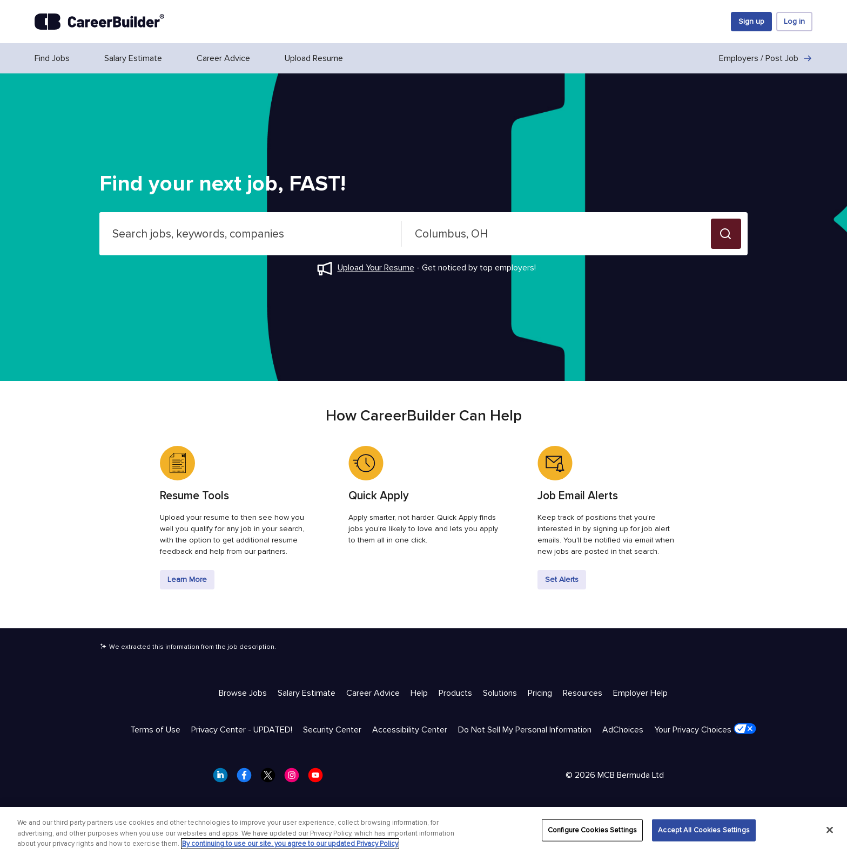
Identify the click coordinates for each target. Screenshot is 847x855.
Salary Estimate (133, 58)
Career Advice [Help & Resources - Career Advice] (373, 693)
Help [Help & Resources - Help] (419, 693)
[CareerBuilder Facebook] (247, 778)
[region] (423, 831)
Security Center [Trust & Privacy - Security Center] (332, 729)
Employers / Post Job (765, 58)
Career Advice (223, 58)
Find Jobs (52, 58)
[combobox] (250, 233)
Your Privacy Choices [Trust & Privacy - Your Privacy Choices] (705, 729)
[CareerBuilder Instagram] (295, 778)
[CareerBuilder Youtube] (319, 778)
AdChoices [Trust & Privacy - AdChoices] (622, 729)
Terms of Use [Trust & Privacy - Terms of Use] (155, 729)
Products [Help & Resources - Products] (455, 693)
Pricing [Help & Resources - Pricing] (540, 693)
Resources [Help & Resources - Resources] (582, 693)
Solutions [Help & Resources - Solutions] (500, 693)
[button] (726, 234)
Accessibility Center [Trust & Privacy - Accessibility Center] (409, 729)
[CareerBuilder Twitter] (271, 778)
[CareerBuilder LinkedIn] (224, 778)
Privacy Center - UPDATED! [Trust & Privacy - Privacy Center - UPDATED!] (241, 729)
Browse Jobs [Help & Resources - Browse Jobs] (243, 693)
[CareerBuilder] (99, 21)
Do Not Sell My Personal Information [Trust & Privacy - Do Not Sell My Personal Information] (524, 729)
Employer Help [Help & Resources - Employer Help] (640, 693)
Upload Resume (314, 58)
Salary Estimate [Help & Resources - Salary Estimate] (306, 693)
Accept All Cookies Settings (704, 829)
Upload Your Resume (376, 267)
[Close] (830, 830)
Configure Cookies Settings (592, 829)
